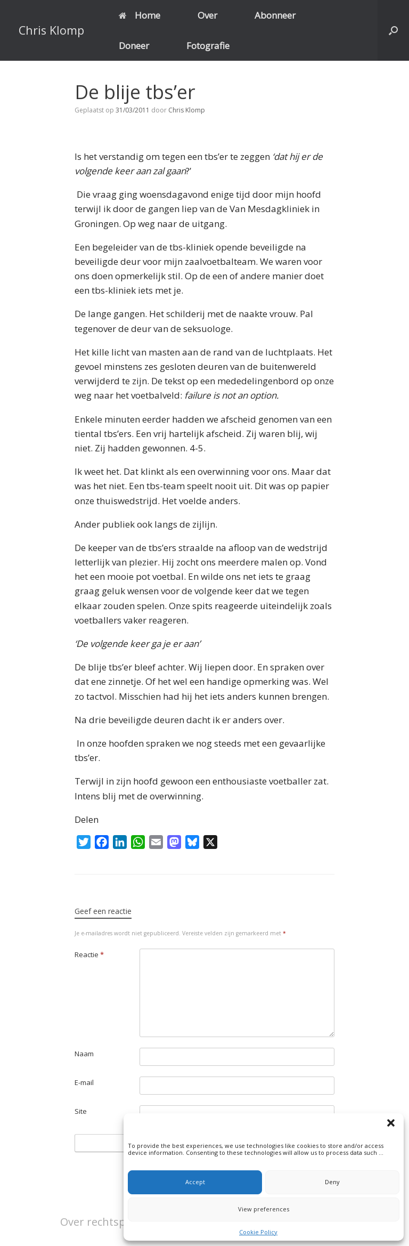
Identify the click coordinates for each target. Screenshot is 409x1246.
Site (81, 1111)
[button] (392, 1124)
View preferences (263, 1209)
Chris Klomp (186, 110)
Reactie (89, 954)
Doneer (134, 45)
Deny (332, 1182)
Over (207, 15)
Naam (84, 1053)
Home (139, 15)
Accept (195, 1182)
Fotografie (208, 45)
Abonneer (275, 15)
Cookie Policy (258, 1232)
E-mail (84, 1082)
